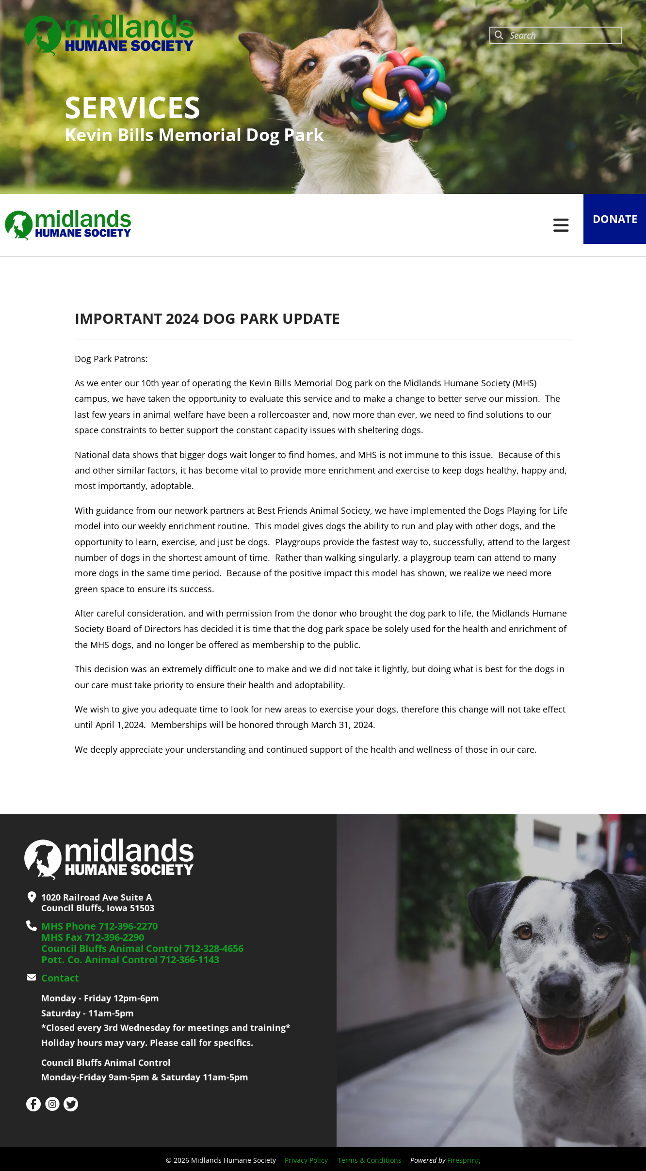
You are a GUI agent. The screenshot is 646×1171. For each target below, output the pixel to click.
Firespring (463, 1157)
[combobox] (555, 35)
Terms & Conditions (370, 1157)
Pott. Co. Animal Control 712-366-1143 (122, 958)
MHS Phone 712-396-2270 (94, 926)
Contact (58, 975)
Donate (609, 225)
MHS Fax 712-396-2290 (88, 936)
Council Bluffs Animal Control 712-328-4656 (134, 947)
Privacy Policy (306, 1157)
